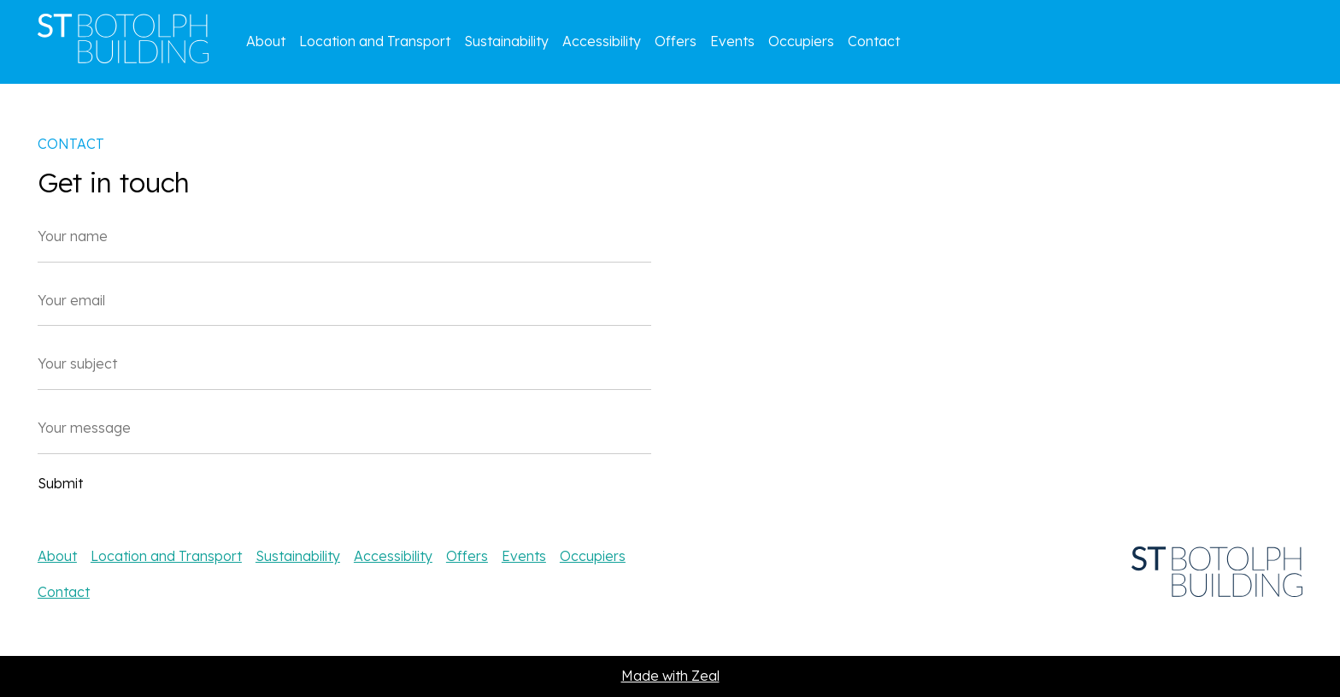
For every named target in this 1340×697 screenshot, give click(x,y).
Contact (874, 41)
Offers (675, 41)
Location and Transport (374, 41)
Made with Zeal (670, 675)
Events (732, 41)
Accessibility (601, 41)
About (265, 41)
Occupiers (801, 41)
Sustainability (506, 41)
